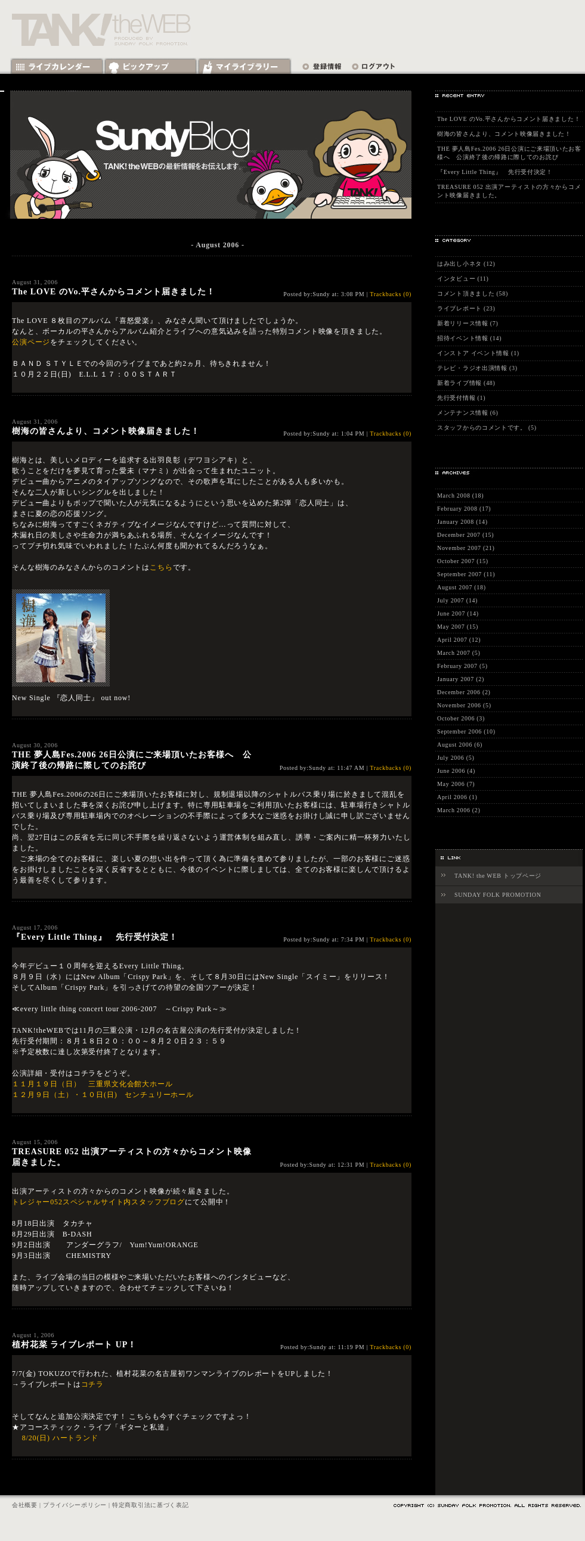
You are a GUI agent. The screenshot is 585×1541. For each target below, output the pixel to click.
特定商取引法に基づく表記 (150, 1505)
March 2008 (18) (460, 495)
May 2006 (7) (456, 784)
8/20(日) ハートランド (60, 1438)
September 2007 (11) (466, 574)
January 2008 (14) (462, 521)
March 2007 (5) (459, 653)
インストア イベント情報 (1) (478, 353)
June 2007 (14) (458, 613)
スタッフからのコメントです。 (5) (487, 427)
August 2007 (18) (461, 587)
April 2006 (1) (457, 797)
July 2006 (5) (455, 757)
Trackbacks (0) (390, 294)
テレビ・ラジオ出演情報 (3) (477, 368)
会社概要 (25, 1505)
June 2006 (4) (456, 771)
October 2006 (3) (461, 718)
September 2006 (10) (466, 731)
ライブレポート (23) (466, 308)
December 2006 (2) (464, 692)
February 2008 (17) (464, 508)
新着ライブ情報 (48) (466, 383)
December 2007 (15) (465, 535)
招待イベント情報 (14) (469, 338)
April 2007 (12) (459, 639)
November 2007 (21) (465, 548)
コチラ (92, 1384)
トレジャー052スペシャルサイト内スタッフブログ (98, 1202)
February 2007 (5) (462, 666)
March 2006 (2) (459, 810)
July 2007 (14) (457, 600)
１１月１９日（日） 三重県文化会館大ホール (92, 1084)
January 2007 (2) (460, 679)
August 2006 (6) (459, 744)
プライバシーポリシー (75, 1505)
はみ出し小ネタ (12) (466, 263)
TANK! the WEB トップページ (497, 875)
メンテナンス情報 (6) (468, 412)
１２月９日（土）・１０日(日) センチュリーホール (103, 1094)
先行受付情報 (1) (461, 397)
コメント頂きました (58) (472, 293)
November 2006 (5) (464, 705)
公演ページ (31, 342)
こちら (161, 567)
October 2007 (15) (462, 561)
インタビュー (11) (463, 278)
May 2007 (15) (457, 626)
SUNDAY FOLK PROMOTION (497, 894)
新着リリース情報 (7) (468, 323)
